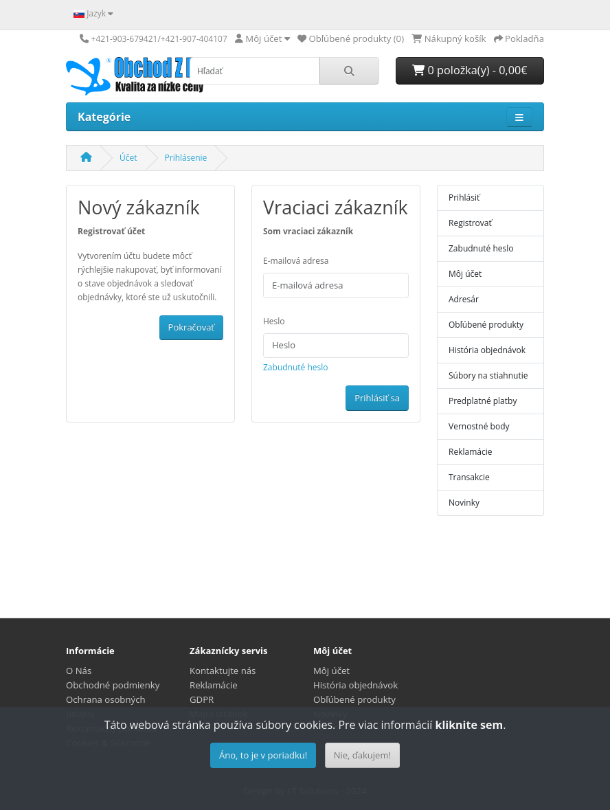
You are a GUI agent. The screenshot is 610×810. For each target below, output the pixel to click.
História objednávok (487, 350)
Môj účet (465, 274)
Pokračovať (191, 327)
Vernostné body (479, 426)
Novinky (464, 502)
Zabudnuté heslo (295, 367)
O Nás (78, 670)
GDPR (202, 699)
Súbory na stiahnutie (488, 375)
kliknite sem (469, 724)
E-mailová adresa (295, 261)
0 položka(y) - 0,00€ (469, 70)
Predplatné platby (483, 401)
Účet (128, 158)
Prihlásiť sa (377, 398)
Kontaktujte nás (223, 670)
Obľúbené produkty (486, 324)
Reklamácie (470, 452)
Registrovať (470, 223)
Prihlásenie (186, 158)
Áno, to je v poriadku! (263, 755)
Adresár (464, 299)
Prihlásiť (464, 197)
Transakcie (469, 477)
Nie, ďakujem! (362, 755)
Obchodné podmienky (112, 685)
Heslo (274, 321)
